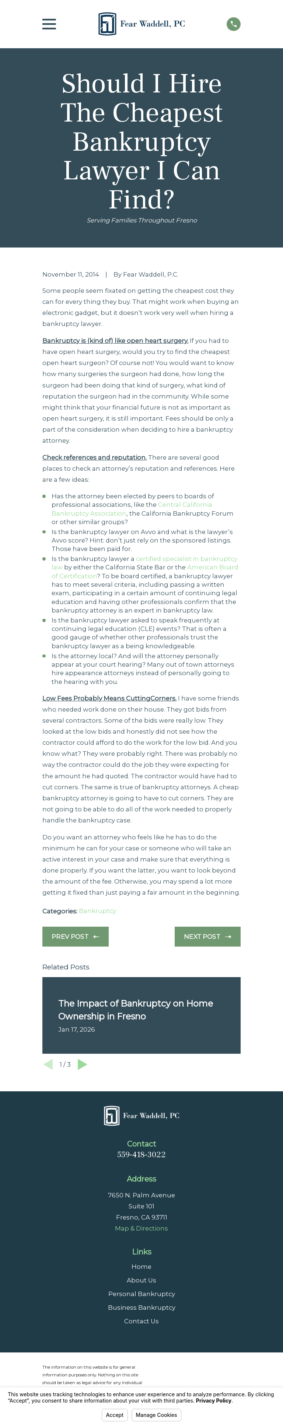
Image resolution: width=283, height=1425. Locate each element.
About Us (141, 1280)
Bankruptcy (97, 911)
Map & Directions (141, 1228)
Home (141, 1266)
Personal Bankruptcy (141, 1294)
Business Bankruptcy (141, 1307)
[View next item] (82, 1064)
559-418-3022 (141, 1155)
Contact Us (141, 1321)
